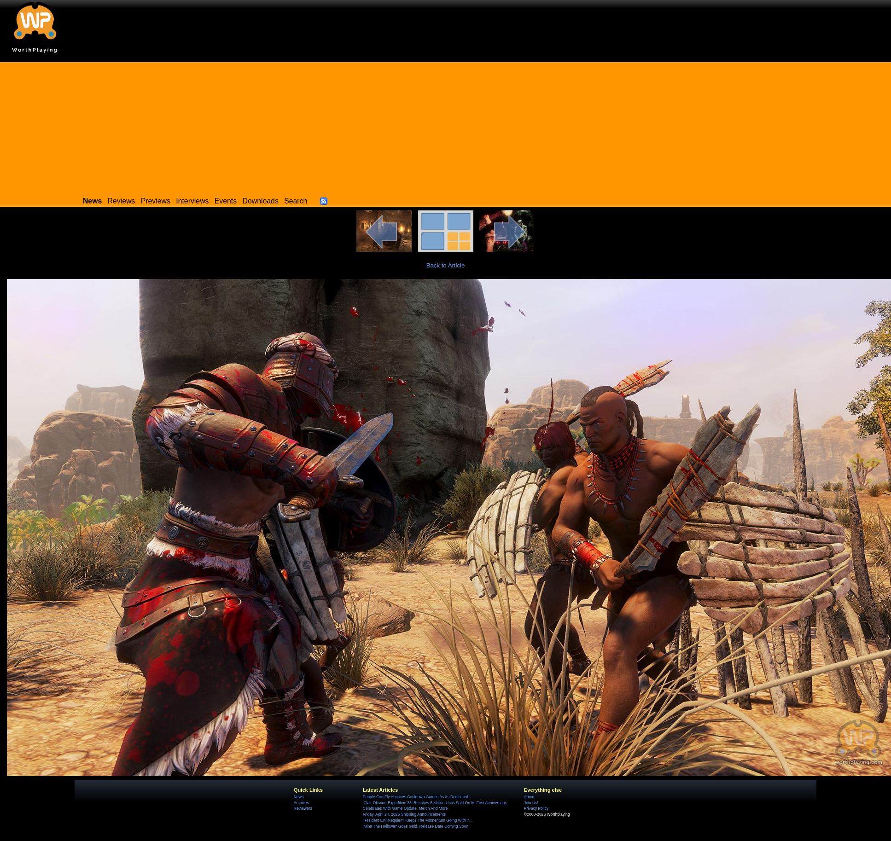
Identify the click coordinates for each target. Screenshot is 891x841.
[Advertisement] (445, 126)
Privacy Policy (536, 808)
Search (295, 201)
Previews (155, 201)
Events (226, 201)
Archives (301, 802)
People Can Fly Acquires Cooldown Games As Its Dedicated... (417, 797)
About (529, 797)
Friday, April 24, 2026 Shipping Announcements (404, 814)
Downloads (261, 201)
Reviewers (303, 808)
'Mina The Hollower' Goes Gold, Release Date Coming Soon (415, 826)
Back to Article (445, 265)
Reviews (121, 201)
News (298, 797)
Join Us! (531, 802)
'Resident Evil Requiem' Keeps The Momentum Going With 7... (417, 820)
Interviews (192, 201)
